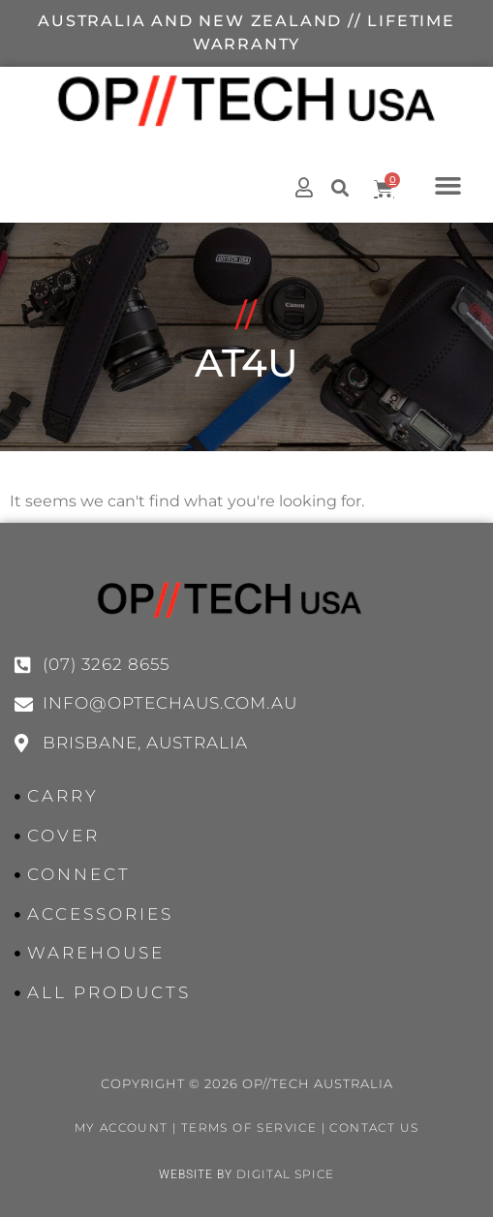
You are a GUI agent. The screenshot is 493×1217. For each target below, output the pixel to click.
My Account (122, 1127)
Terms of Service (249, 1127)
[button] (447, 185)
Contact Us (373, 1127)
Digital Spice (285, 1174)
